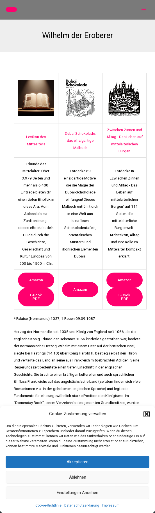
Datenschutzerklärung (81, 505)
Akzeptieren (77, 461)
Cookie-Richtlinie (48, 505)
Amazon (36, 280)
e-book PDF (36, 297)
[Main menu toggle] (144, 9)
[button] (146, 414)
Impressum (111, 505)
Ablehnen (77, 477)
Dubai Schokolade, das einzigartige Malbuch (80, 140)
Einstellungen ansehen (77, 492)
